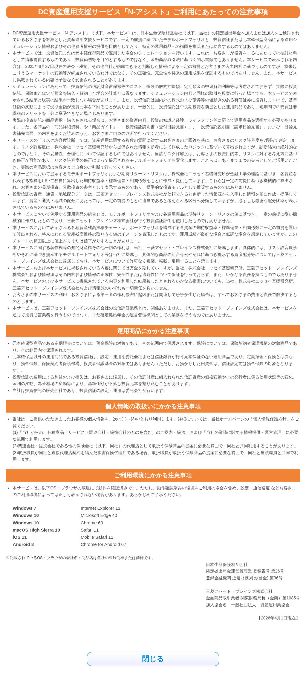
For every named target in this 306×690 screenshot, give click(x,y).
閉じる (153, 659)
